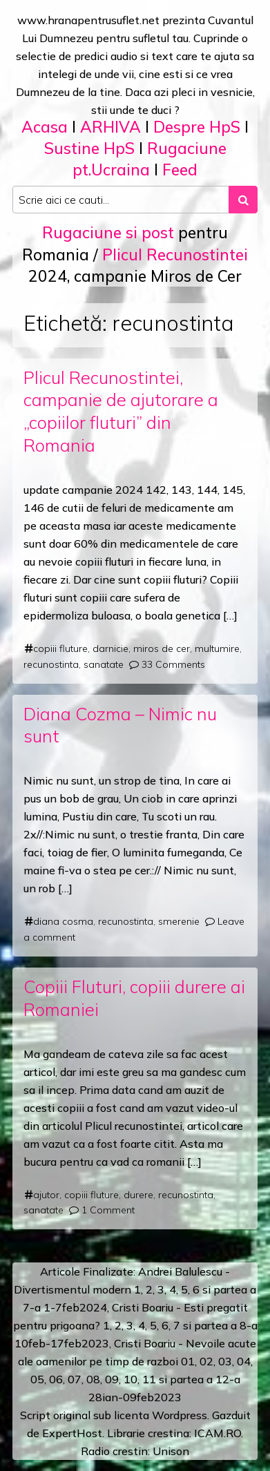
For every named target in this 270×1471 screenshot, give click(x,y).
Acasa (44, 127)
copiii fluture (60, 648)
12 (222, 1379)
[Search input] (120, 199)
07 (74, 1379)
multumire (217, 648)
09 (112, 1379)
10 (130, 1379)
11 (149, 1379)
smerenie (179, 921)
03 (225, 1361)
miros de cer (161, 648)
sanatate (104, 664)
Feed (179, 170)
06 (56, 1379)
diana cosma (63, 921)
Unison (171, 1451)
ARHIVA (110, 127)
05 (37, 1379)
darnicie (110, 648)
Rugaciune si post (108, 232)
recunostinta (51, 664)
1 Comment (108, 1210)
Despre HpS (196, 127)
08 (93, 1379)
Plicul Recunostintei (175, 254)
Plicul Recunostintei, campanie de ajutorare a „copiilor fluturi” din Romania (120, 411)
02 (206, 1361)
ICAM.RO (217, 1433)
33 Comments (173, 664)
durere (138, 1195)
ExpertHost (72, 1433)
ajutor (46, 1195)
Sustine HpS (89, 148)
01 (188, 1361)
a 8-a (244, 1325)
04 (244, 1361)
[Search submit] (243, 199)
